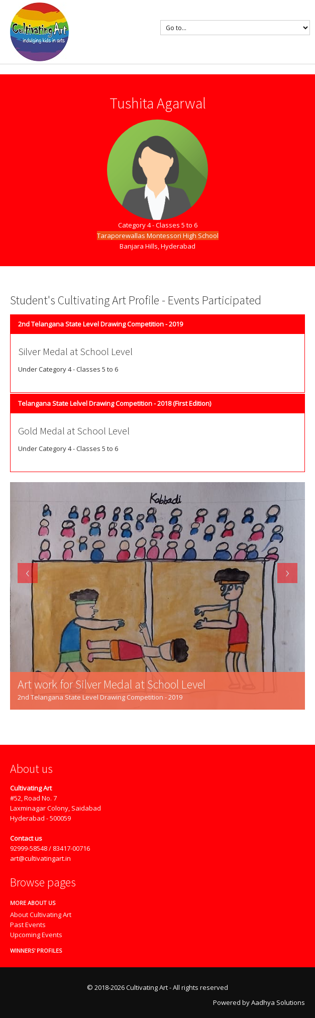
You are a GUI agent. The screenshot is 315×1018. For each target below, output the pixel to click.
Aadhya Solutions (278, 1002)
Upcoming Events (36, 934)
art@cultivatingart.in (40, 858)
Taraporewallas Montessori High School (158, 235)
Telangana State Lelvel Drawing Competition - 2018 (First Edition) (114, 403)
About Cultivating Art (40, 914)
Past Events (28, 924)
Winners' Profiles (32, 950)
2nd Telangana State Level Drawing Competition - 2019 (100, 323)
